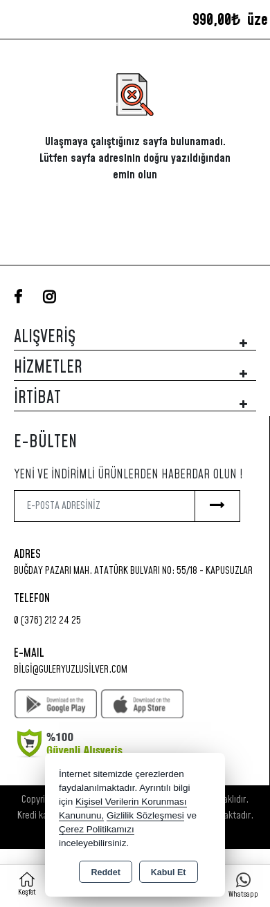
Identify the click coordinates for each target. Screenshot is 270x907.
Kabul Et (168, 872)
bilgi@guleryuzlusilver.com (70, 669)
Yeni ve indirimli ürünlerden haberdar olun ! (128, 475)
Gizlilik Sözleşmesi (145, 815)
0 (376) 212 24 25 (47, 620)
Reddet (105, 872)
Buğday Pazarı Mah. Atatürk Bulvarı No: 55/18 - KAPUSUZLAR (133, 570)
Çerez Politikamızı (96, 829)
